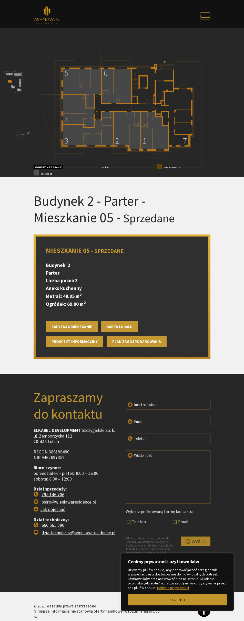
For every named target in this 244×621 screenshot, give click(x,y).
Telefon (137, 459)
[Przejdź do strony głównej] (56, 15)
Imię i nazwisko (142, 425)
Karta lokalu (120, 349)
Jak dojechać (52, 532)
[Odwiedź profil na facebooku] (204, 611)
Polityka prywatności (173, 587)
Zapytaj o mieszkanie (72, 349)
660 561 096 (53, 548)
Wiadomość (139, 476)
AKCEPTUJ (177, 599)
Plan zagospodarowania (136, 364)
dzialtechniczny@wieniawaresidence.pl (78, 556)
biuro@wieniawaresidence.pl (69, 525)
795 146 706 (53, 517)
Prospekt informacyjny (75, 364)
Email (134, 442)
